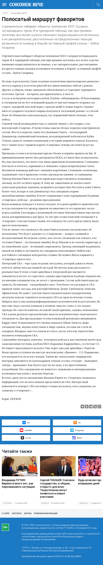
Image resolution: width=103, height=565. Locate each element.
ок (77, 422)
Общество (83, 503)
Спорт (5, 13)
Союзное (45, 503)
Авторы (28, 513)
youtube (26, 430)
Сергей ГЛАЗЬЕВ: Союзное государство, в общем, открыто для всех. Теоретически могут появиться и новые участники (57, 488)
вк (26, 422)
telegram (77, 430)
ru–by (26, 437)
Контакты (17, 513)
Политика (7, 503)
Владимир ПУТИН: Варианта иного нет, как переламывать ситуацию (18, 483)
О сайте (6, 513)
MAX (77, 437)
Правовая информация (45, 513)
